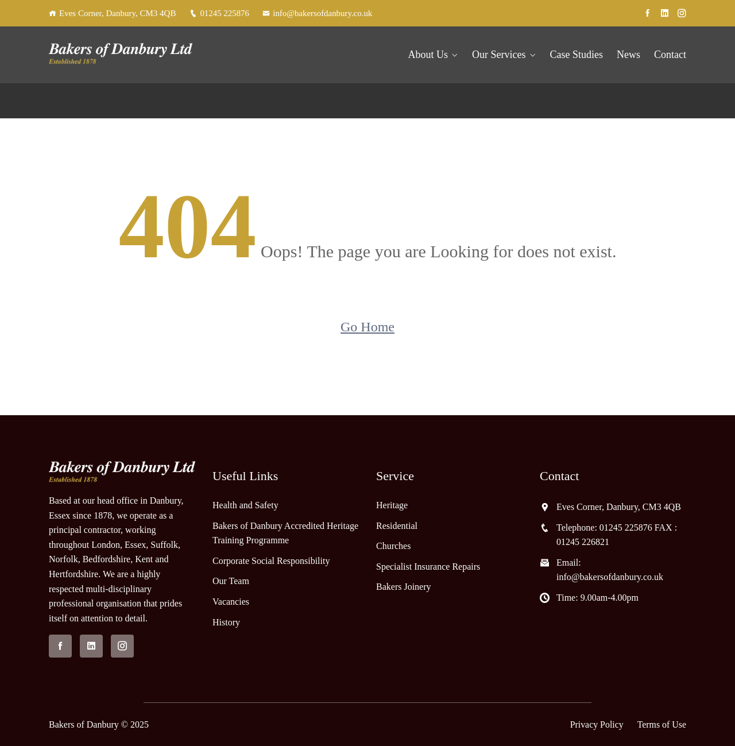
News (628, 54)
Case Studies (577, 54)
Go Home (367, 326)
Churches (393, 546)
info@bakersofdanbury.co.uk (319, 13)
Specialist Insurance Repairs (428, 566)
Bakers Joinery (403, 587)
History (226, 622)
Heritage (392, 505)
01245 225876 (219, 13)
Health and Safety (245, 505)
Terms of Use (661, 724)
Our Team (230, 581)
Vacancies (230, 601)
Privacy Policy (596, 724)
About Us (428, 54)
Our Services (498, 54)
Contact (670, 54)
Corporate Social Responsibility (271, 561)
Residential (396, 525)
